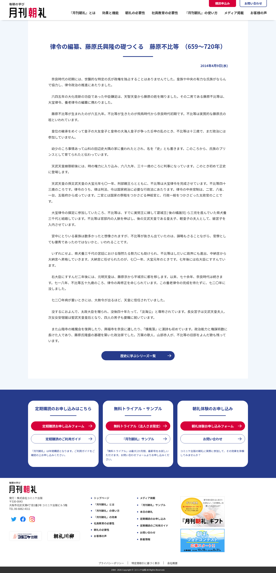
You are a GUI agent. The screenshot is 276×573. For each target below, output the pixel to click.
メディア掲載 (234, 12)
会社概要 (172, 563)
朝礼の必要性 (135, 12)
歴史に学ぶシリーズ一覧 (138, 355)
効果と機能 (110, 12)
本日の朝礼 (146, 512)
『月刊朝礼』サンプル (138, 438)
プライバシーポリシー (111, 563)
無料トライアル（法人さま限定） (138, 426)
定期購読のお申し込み (153, 519)
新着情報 (145, 539)
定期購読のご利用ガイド (63, 438)
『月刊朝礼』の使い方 (201, 12)
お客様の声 (258, 12)
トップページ (101, 498)
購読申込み (222, 3)
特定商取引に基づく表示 (146, 563)
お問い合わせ (253, 3)
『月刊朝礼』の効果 (105, 517)
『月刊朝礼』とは (82, 12)
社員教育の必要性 (165, 12)
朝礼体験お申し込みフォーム (213, 426)
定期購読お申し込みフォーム (63, 426)
